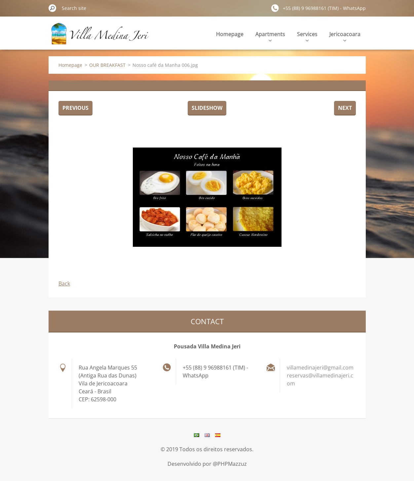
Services (307, 35)
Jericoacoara (345, 35)
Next (345, 107)
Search (52, 8)
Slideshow (207, 107)
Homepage (230, 34)
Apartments (270, 35)
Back (64, 283)
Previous (75, 107)
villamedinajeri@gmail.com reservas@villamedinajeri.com (320, 375)
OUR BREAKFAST (107, 65)
